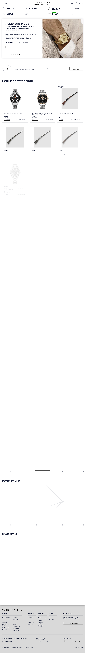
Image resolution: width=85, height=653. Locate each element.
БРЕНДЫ (15, 617)
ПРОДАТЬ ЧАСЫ (30, 618)
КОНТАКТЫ (51, 619)
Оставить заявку (73, 623)
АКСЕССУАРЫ (5, 627)
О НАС (50, 617)
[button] (7, 54)
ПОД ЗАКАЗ (16, 628)
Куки (32, 647)
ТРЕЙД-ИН (30, 624)
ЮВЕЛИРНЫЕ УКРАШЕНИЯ (5, 621)
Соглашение (26, 647)
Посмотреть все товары (42, 471)
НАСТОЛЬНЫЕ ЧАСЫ (5, 625)
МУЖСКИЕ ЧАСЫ (15, 620)
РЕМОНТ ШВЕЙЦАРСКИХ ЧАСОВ (42, 619)
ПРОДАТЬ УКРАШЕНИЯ (31, 621)
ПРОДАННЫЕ (16, 630)
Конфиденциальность (17, 647)
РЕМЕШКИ (4, 629)
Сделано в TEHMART (78, 647)
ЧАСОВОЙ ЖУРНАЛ (40, 626)
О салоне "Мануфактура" (75, 68)
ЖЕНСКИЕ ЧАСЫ (15, 623)
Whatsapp (67, 641)
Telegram (78, 641)
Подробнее (19, 47)
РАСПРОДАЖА (16, 626)
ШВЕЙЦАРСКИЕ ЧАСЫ (6, 618)
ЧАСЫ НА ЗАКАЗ (40, 623)
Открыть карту (7, 641)
